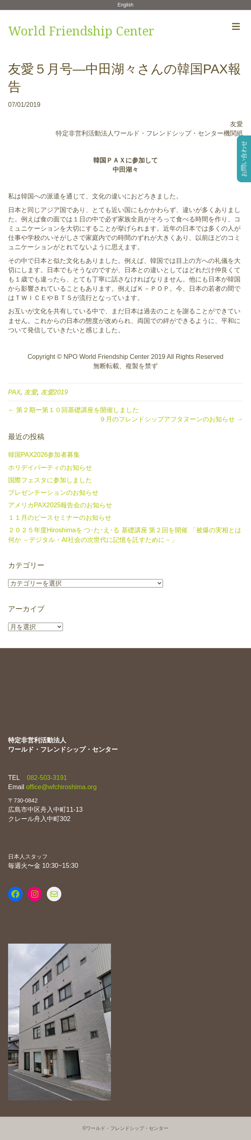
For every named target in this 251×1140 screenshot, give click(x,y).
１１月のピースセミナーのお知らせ (59, 517)
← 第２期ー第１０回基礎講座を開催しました (73, 409)
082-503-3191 (46, 777)
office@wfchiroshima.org (61, 787)
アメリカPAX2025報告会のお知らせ (60, 505)
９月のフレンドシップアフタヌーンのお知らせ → (171, 419)
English (125, 5)
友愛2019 (54, 392)
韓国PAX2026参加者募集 (44, 454)
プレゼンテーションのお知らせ (53, 492)
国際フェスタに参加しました (50, 480)
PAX (14, 392)
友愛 (30, 392)
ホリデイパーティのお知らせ (50, 467)
